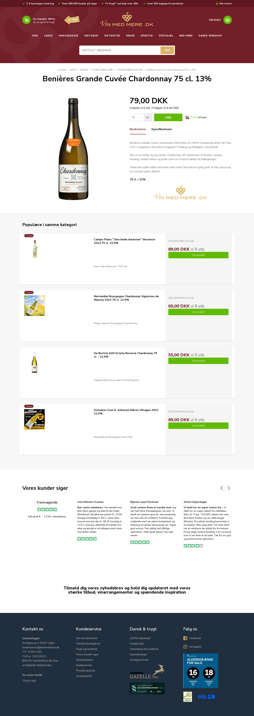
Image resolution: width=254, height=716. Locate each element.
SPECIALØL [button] (166, 35)
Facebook (195, 638)
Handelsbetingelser (88, 644)
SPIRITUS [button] (147, 35)
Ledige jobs (137, 644)
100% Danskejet (140, 638)
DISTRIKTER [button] (112, 35)
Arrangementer (139, 660)
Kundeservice (84, 665)
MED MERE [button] (186, 35)
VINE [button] (35, 35)
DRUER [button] (130, 35)
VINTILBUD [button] (91, 35)
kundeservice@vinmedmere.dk (40, 647)
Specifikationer (161, 129)
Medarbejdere (84, 660)
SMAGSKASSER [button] (68, 35)
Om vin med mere (86, 638)
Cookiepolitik (84, 676)
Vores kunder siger (87, 654)
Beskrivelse (138, 129)
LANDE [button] (48, 35)
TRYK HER (29, 681)
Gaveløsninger (138, 654)
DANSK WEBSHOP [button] (210, 35)
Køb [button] (168, 117)
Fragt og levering (86, 649)
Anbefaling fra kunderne (144, 649)
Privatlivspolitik (85, 671)
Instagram (195, 647)
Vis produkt (198, 255)
